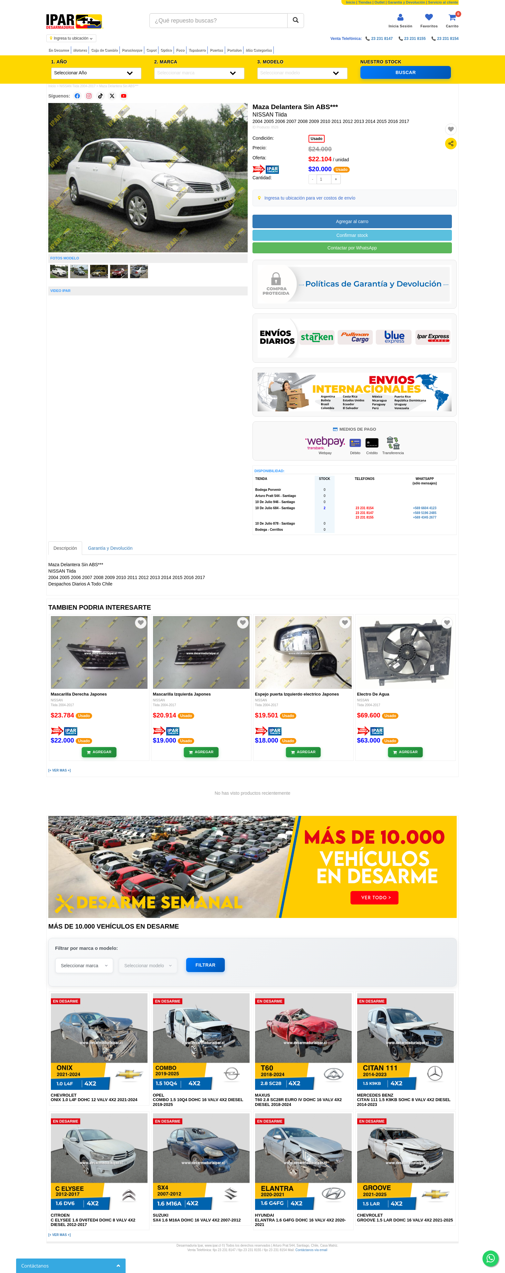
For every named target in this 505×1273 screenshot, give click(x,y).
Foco (180, 50)
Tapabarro (196, 50)
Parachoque (132, 50)
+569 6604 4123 (424, 508)
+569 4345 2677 (424, 517)
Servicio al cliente (443, 2)
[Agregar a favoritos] (451, 129)
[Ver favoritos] (429, 21)
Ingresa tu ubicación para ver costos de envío (310, 198)
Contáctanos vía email (311, 1250)
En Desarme (58, 50)
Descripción (65, 548)
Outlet (380, 2)
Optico (166, 50)
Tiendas (364, 2)
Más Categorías (258, 50)
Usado (317, 138)
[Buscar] (295, 20)
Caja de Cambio (104, 50)
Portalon (234, 50)
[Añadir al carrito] (99, 752)
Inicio (350, 2)
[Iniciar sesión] (401, 21)
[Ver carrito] (452, 21)
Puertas (216, 50)
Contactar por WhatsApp (352, 247)
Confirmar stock (352, 235)
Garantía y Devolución (406, 2)
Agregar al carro (352, 221)
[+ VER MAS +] (59, 770)
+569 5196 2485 (424, 513)
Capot (151, 50)
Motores (80, 50)
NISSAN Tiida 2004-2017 (78, 86)
